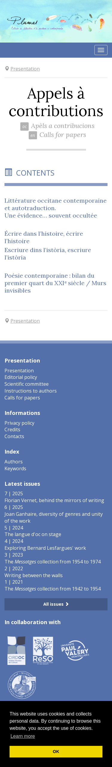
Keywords (15, 468)
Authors (13, 461)
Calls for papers (22, 397)
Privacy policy (19, 423)
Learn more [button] (22, 736)
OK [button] (56, 751)
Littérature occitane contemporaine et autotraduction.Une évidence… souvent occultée (55, 208)
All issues (56, 604)
